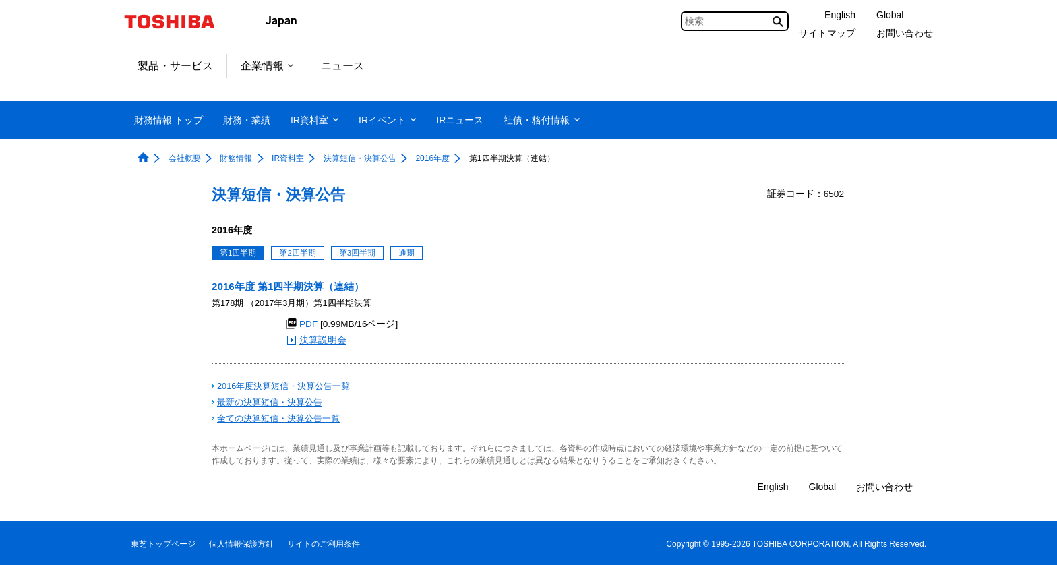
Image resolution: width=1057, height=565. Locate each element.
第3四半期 (357, 253)
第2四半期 (297, 253)
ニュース (342, 65)
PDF (308, 324)
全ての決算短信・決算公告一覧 (278, 418)
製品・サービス (175, 65)
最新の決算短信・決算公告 (269, 402)
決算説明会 (322, 340)
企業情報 (267, 65)
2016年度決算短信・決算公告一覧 (283, 386)
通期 (406, 253)
